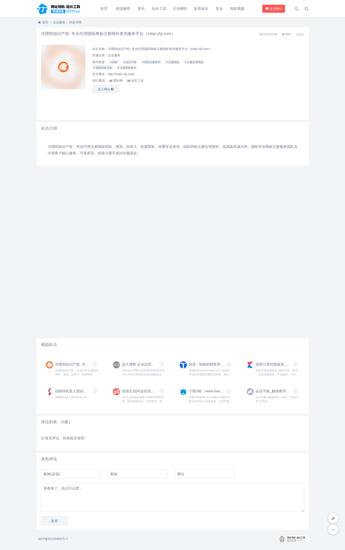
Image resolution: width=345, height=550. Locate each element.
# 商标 (114, 62)
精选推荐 (123, 8)
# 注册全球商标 (194, 62)
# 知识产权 (129, 62)
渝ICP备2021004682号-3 (53, 538)
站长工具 (159, 8)
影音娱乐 (201, 8)
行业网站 (180, 8)
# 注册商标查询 (127, 67)
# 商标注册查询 (151, 62)
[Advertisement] (261, 80)
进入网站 (106, 89)
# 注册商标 (172, 62)
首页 (103, 8)
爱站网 (116, 80)
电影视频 (237, 8)
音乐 (219, 8)
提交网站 (274, 8)
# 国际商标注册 (103, 67)
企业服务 (59, 22)
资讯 (141, 8)
